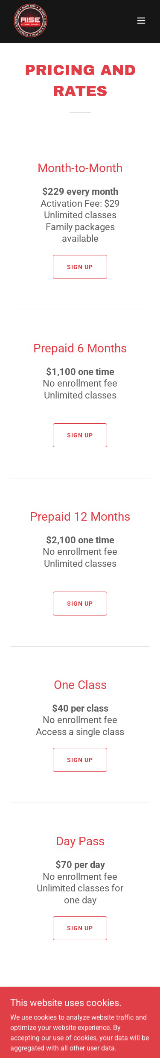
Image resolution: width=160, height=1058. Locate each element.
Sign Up (80, 267)
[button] (141, 20)
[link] (31, 20)
